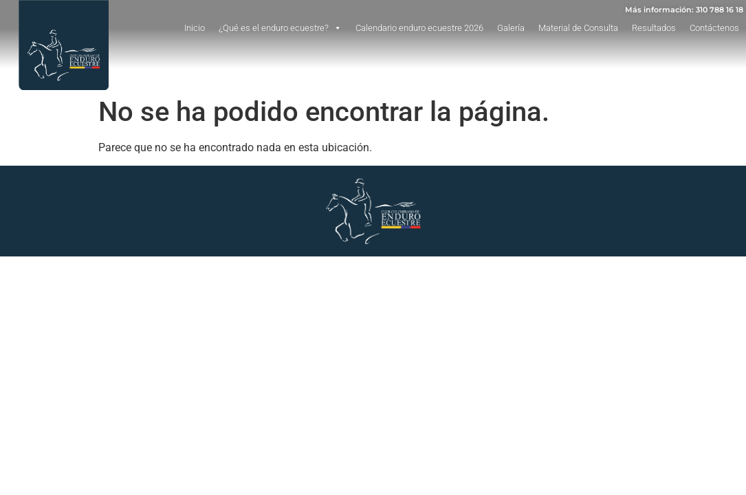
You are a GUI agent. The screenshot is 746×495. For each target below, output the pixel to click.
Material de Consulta (578, 28)
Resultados (654, 28)
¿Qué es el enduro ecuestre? (280, 28)
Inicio (194, 28)
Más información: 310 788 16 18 (684, 9)
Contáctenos (714, 28)
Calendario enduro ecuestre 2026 (419, 28)
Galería (511, 28)
